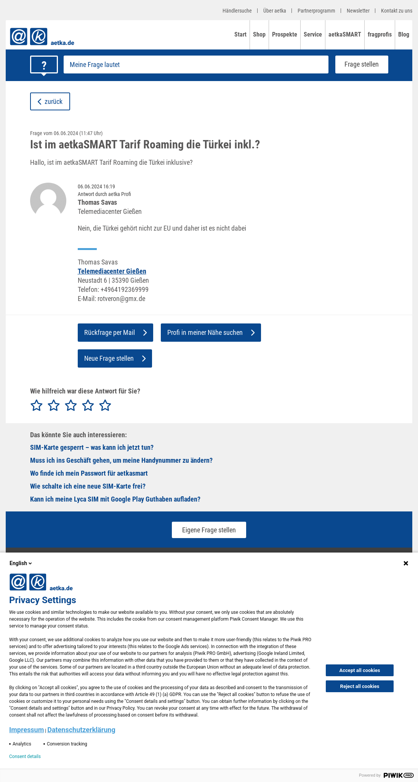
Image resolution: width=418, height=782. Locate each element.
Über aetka (274, 11)
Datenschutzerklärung (81, 730)
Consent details (25, 756)
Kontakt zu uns (396, 11)
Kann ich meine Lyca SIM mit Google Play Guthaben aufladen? (115, 499)
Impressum (26, 730)
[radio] (36, 406)
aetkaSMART (344, 34)
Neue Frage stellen (115, 358)
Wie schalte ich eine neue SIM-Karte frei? (88, 486)
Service (313, 34)
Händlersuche (237, 11)
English (21, 563)
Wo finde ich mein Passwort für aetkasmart (89, 473)
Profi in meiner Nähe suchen (211, 332)
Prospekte (284, 34)
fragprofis (380, 34)
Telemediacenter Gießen (112, 271)
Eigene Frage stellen (209, 530)
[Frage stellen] (196, 64)
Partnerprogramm (316, 11)
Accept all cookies (360, 670)
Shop (259, 34)
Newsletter (358, 11)
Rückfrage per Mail (115, 332)
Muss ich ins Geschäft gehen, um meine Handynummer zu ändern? (121, 460)
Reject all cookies (360, 686)
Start (240, 34)
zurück (50, 101)
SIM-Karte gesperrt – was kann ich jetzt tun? (92, 447)
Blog (403, 34)
